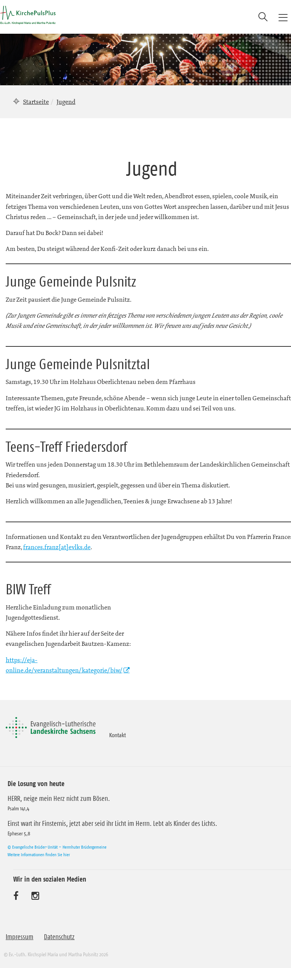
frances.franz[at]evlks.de (57, 547)
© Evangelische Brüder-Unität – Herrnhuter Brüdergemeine (57, 847)
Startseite (36, 101)
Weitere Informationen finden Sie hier (39, 854)
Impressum (19, 937)
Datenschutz (59, 937)
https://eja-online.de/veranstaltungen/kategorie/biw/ (64, 665)
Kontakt (117, 735)
